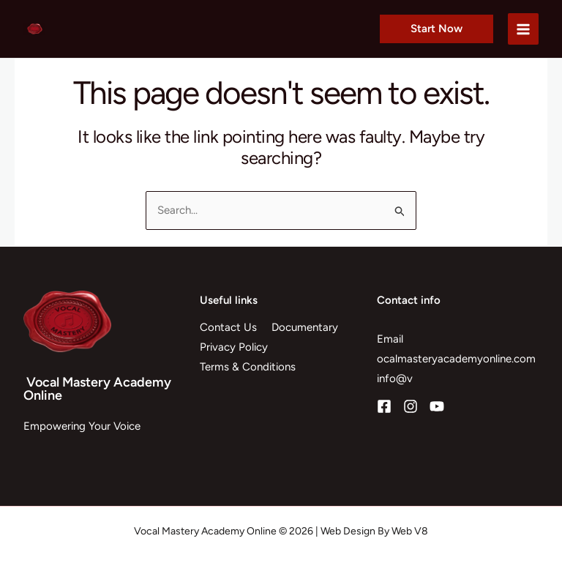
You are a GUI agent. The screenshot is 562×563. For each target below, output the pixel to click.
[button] (436, 29)
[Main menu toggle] (523, 29)
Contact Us (228, 327)
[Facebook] (384, 406)
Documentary (304, 327)
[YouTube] (437, 406)
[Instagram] (410, 406)
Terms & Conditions (248, 366)
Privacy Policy (234, 347)
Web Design (348, 531)
